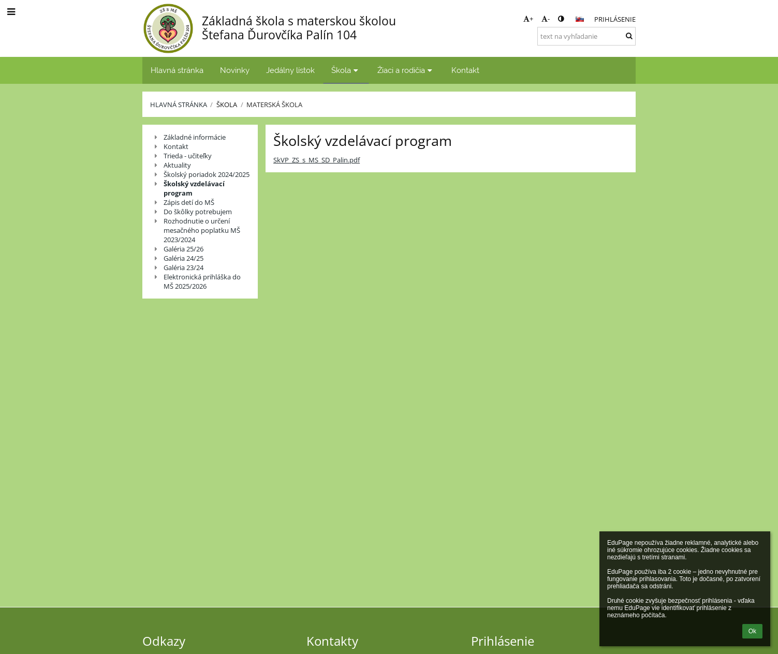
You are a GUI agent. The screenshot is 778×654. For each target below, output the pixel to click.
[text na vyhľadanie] (586, 36)
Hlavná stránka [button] (177, 70)
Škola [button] (346, 70)
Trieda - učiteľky (188, 155)
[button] (580, 19)
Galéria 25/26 (183, 249)
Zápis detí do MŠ (189, 202)
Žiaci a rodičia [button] (406, 70)
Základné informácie (195, 137)
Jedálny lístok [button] (290, 70)
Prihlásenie (615, 19)
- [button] (545, 18)
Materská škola (274, 104)
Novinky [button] (234, 70)
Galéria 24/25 (183, 258)
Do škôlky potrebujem (198, 211)
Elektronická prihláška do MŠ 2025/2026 (202, 281)
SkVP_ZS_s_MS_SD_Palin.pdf (316, 160)
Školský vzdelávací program (194, 188)
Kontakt (176, 146)
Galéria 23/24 (183, 267)
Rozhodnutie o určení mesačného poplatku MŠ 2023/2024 (202, 230)
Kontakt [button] (465, 70)
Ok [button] (752, 631)
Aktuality (177, 165)
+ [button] (528, 18)
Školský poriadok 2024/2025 (206, 174)
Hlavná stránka (178, 104)
